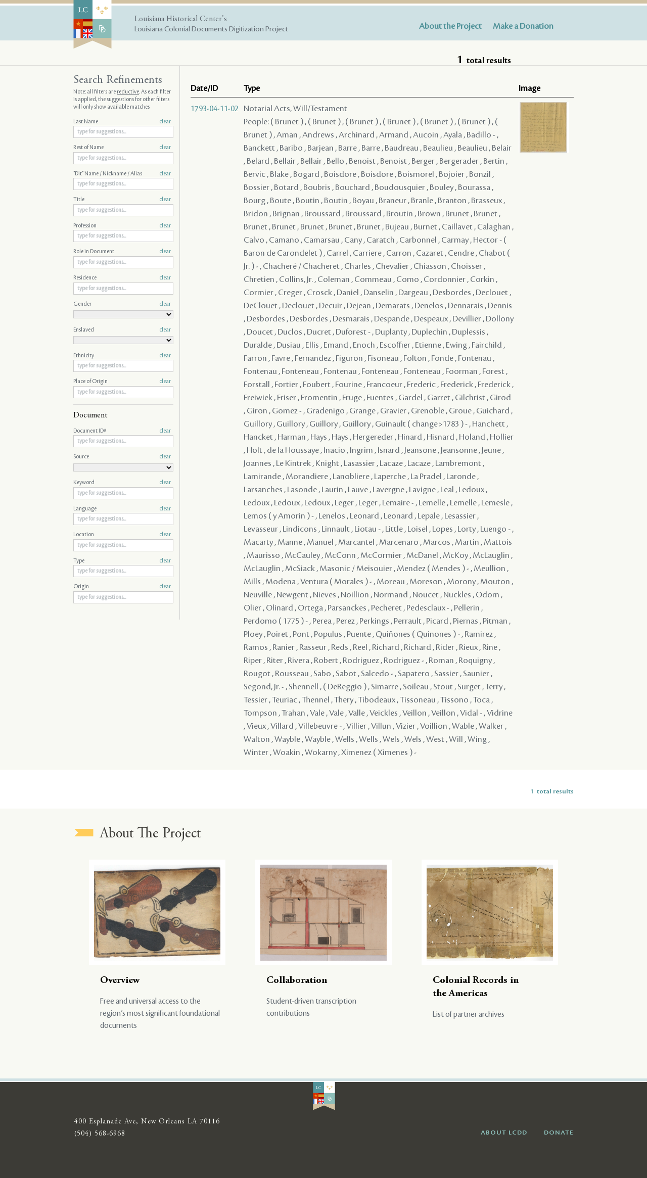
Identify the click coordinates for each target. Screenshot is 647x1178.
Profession (122, 225)
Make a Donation (523, 26)
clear (165, 122)
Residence (122, 277)
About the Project (450, 26)
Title (122, 199)
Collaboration (296, 980)
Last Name (122, 121)
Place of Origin (122, 381)
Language (122, 508)
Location (122, 534)
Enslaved (122, 330)
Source (122, 456)
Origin (122, 586)
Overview (120, 980)
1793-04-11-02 (215, 108)
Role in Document (122, 251)
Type (122, 560)
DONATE (559, 1132)
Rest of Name (122, 147)
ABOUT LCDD (504, 1132)
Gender (122, 304)
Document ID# (122, 431)
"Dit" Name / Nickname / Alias (122, 173)
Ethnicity (122, 355)
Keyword (122, 482)
